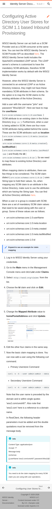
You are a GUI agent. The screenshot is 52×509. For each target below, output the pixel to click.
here (37, 54)
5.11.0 (39, 4)
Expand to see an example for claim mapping (23, 248)
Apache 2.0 (34, 506)
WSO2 (32, 497)
